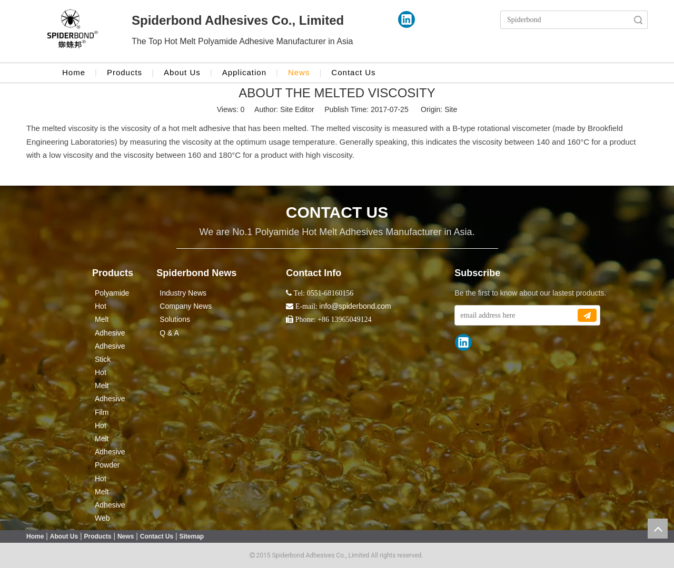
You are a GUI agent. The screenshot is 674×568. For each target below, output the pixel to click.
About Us (182, 72)
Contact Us (353, 72)
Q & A (169, 333)
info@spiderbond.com (355, 306)
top (658, 529)
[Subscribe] (587, 315)
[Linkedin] (406, 19)
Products (124, 72)
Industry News (183, 293)
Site (450, 109)
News (299, 72)
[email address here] (516, 315)
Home (73, 72)
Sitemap (192, 536)
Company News (186, 306)
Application (244, 72)
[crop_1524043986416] (72, 31)
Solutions (175, 319)
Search (638, 19)
